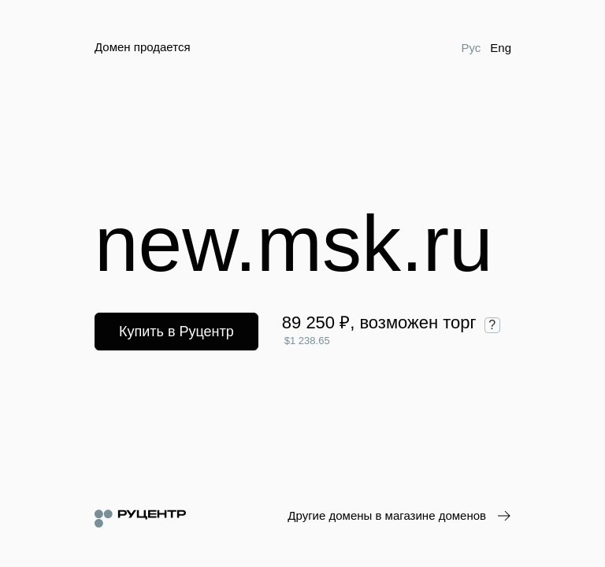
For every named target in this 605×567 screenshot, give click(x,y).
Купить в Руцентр (176, 331)
